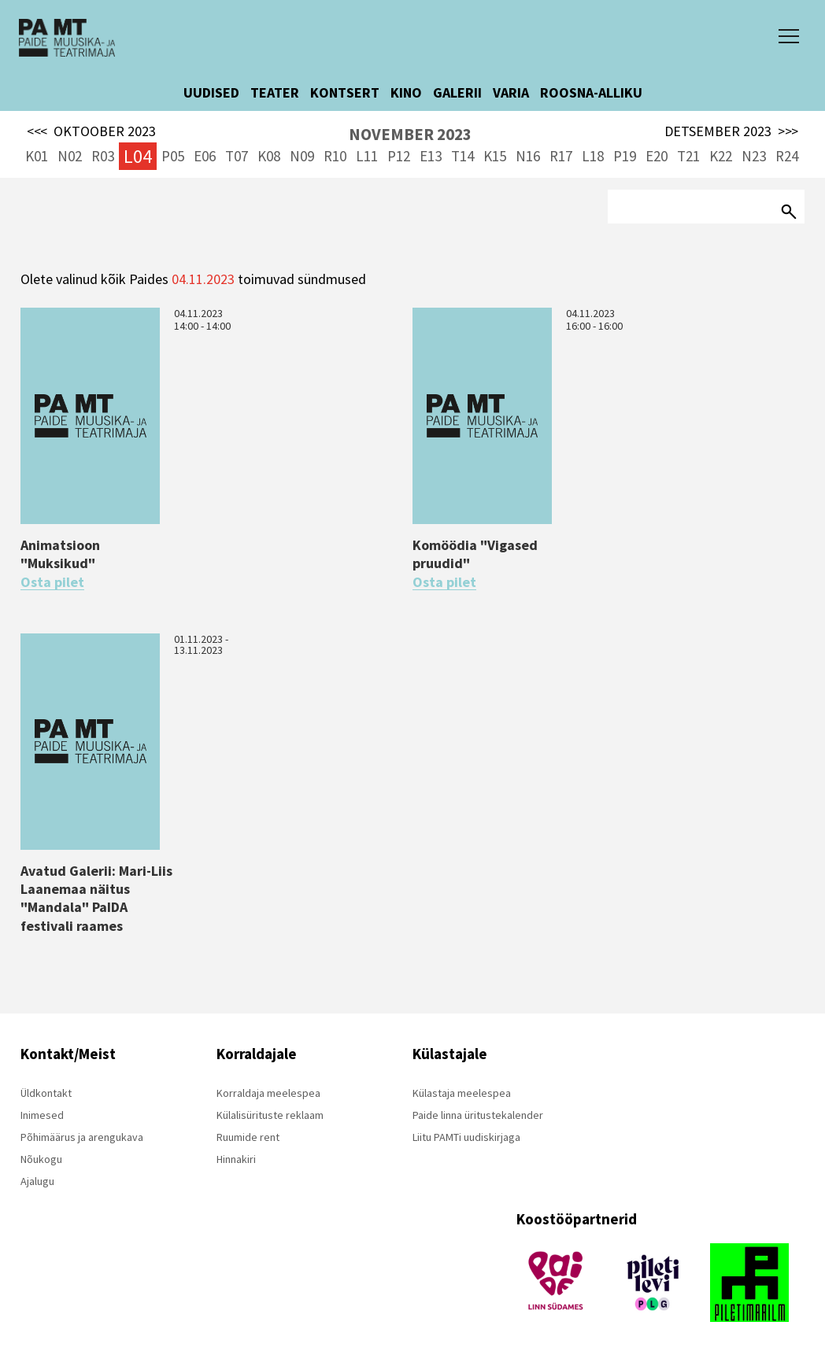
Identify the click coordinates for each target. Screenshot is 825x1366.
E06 (205, 155)
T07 (236, 155)
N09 (302, 155)
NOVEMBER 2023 (410, 134)
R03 (102, 155)
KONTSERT (344, 92)
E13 (431, 155)
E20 (657, 155)
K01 (36, 155)
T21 (688, 155)
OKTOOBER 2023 (91, 131)
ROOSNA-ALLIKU (591, 92)
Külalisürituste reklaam (270, 1115)
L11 (367, 155)
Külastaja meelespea (461, 1093)
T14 (462, 155)
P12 (398, 155)
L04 (138, 156)
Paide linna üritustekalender (477, 1115)
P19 (624, 155)
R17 (560, 155)
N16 (528, 155)
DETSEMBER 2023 (731, 131)
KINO (406, 92)
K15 (494, 155)
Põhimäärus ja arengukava (81, 1137)
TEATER (274, 92)
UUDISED (211, 92)
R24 (786, 155)
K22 (720, 155)
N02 (69, 155)
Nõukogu (41, 1159)
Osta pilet (52, 582)
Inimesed (42, 1115)
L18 (593, 155)
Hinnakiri (236, 1159)
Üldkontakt (46, 1093)
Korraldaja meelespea (268, 1093)
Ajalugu (37, 1181)
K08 (268, 155)
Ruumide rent (247, 1137)
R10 (335, 155)
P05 (172, 155)
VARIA (511, 92)
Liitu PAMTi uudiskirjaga (466, 1137)
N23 (754, 155)
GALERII (457, 92)
